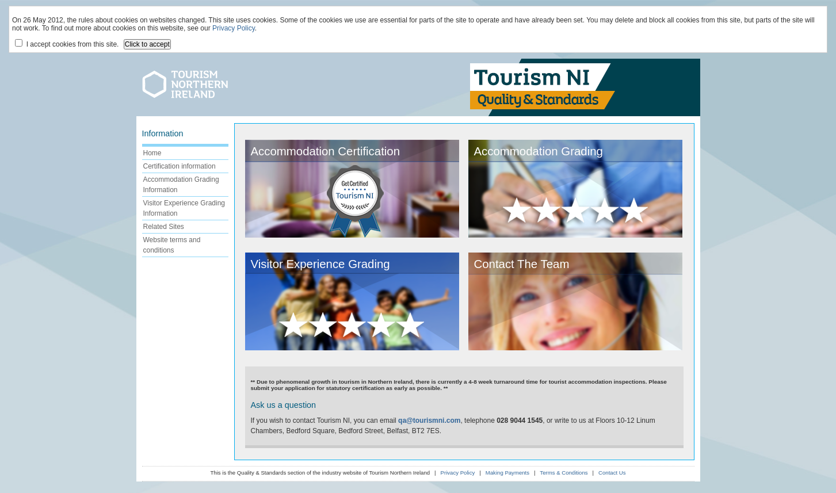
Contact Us (611, 472)
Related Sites (163, 227)
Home (152, 153)
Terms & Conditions (563, 472)
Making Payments (507, 472)
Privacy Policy (233, 28)
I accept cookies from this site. (67, 43)
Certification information (179, 166)
